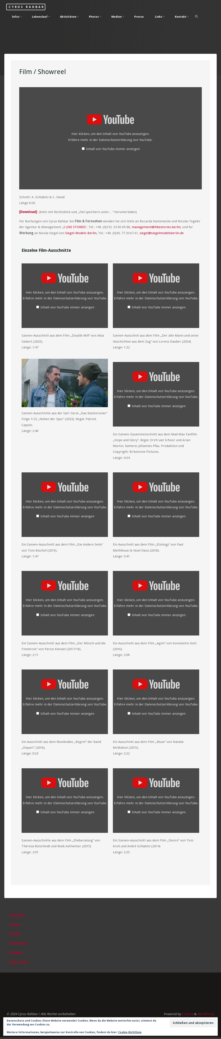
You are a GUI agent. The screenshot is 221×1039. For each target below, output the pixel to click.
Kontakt (16, 954)
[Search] (196, 16)
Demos (15, 926)
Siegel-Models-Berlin (81, 233)
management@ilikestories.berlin (156, 227)
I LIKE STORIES (75, 227)
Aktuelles (17, 917)
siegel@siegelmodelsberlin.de (162, 233)
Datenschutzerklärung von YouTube (125, 140)
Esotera (187, 1016)
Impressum (19, 964)
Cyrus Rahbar (28, 7)
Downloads (18, 945)
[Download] (28, 212)
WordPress (205, 1016)
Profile (15, 936)
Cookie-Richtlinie (130, 1032)
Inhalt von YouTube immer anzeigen (113, 149)
